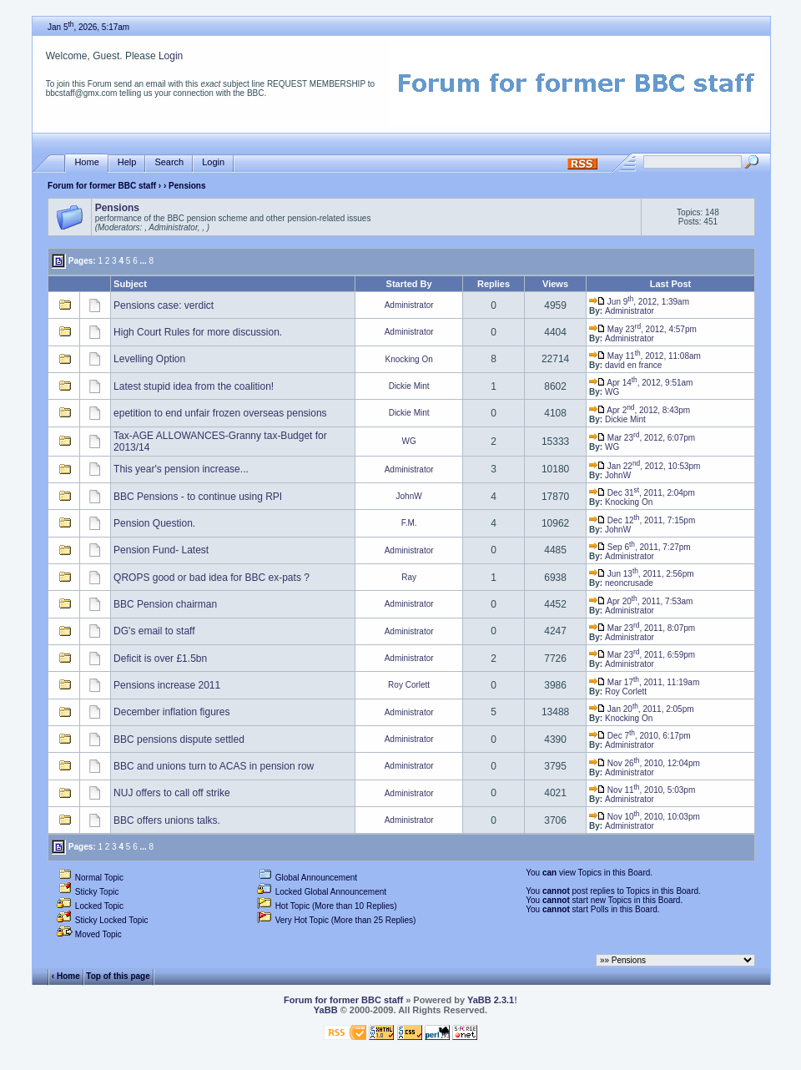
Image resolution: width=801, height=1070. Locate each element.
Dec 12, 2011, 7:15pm (642, 520)
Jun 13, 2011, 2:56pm (641, 573)
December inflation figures (171, 712)
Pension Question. (154, 523)
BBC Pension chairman (165, 604)
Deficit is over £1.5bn (160, 658)
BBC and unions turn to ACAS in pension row (213, 766)
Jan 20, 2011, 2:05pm (641, 709)
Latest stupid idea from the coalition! (193, 386)
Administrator (409, 305)
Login (171, 56)
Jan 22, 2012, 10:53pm (644, 466)
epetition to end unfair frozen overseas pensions (220, 413)
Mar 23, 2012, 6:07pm (642, 437)
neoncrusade (629, 583)
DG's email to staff (153, 631)
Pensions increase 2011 (166, 685)
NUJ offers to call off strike (171, 793)
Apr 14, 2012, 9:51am (641, 382)
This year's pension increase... (181, 469)
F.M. (409, 522)
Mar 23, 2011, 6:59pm (642, 654)
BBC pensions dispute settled (178, 739)
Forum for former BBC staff (102, 185)
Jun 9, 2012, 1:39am (639, 301)
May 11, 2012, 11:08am (645, 356)
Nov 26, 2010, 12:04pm (644, 763)
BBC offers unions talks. (166, 820)
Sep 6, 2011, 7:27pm (640, 547)
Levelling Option (149, 359)
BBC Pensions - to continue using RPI (197, 496)
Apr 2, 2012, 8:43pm (639, 410)
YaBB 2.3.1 (490, 1000)
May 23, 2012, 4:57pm (643, 329)
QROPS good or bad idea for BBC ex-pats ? (211, 577)
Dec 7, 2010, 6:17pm (640, 735)
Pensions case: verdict (163, 305)
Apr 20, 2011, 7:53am (641, 601)
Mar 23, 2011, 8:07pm (642, 628)
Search (169, 162)
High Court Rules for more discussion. (197, 332)
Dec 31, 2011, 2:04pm (642, 492)
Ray (408, 577)
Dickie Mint (409, 386)
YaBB (326, 1010)
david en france (633, 365)
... (142, 260)
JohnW (618, 475)
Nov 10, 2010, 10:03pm (644, 816)
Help (127, 162)
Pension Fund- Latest (161, 550)
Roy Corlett (409, 684)
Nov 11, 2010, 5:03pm (642, 790)
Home (86, 162)
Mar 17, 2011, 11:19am (644, 682)
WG (612, 391)
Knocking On (408, 359)
